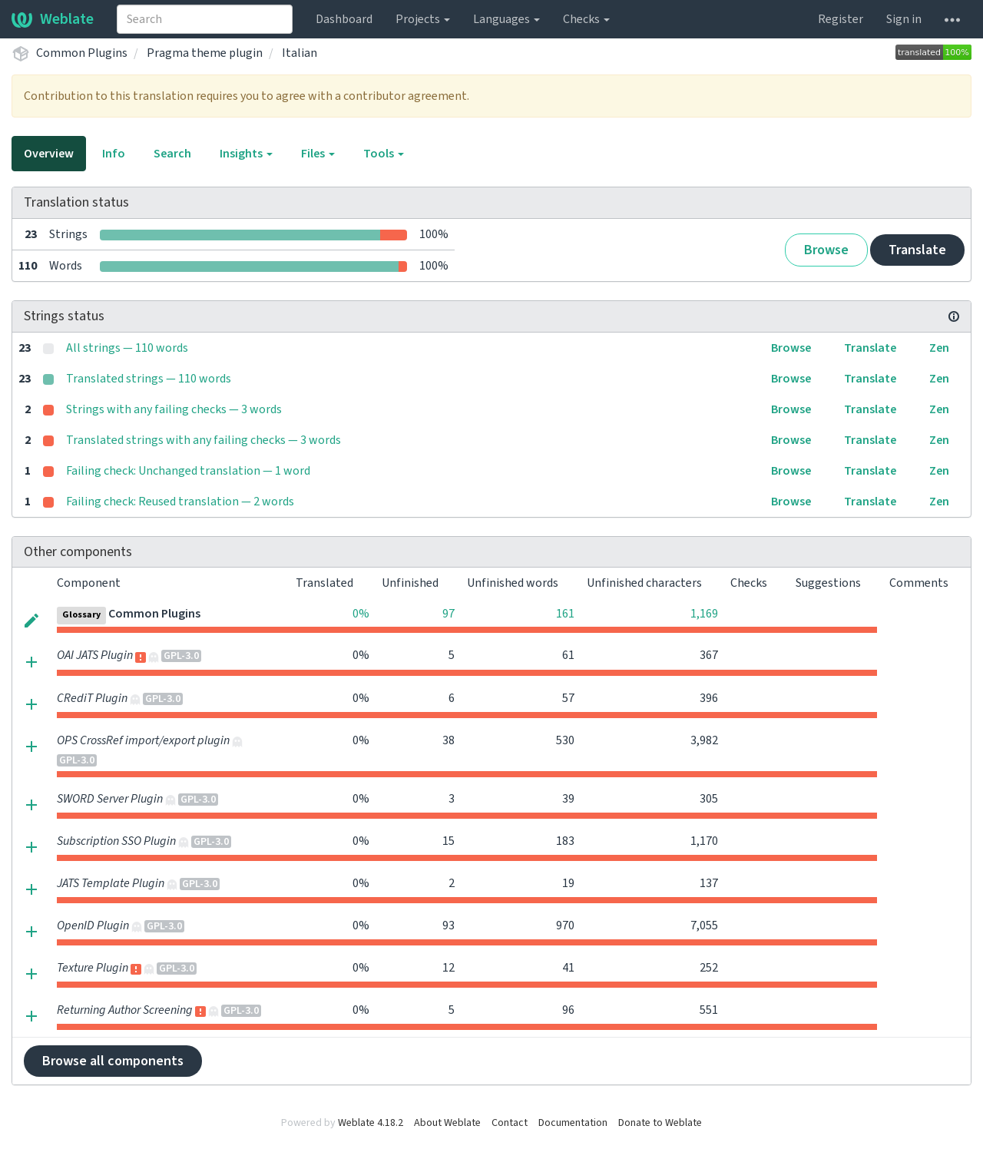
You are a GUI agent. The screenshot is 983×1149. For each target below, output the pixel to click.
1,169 (704, 613)
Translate (917, 250)
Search (172, 153)
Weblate (53, 19)
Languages (506, 19)
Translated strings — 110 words (148, 378)
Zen (939, 347)
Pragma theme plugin (205, 53)
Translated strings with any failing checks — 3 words (203, 440)
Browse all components (113, 1061)
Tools (383, 153)
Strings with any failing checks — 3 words (174, 409)
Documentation (572, 1123)
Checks (586, 19)
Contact (510, 1123)
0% (360, 613)
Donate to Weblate (660, 1123)
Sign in (904, 19)
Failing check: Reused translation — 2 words (180, 501)
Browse (826, 250)
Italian (299, 53)
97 (448, 613)
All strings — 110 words (127, 347)
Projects (423, 19)
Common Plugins (81, 53)
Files (318, 153)
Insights (246, 153)
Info (113, 153)
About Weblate (447, 1123)
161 (565, 613)
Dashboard (344, 19)
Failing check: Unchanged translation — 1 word (188, 470)
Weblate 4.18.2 (370, 1123)
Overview (49, 153)
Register (840, 19)
